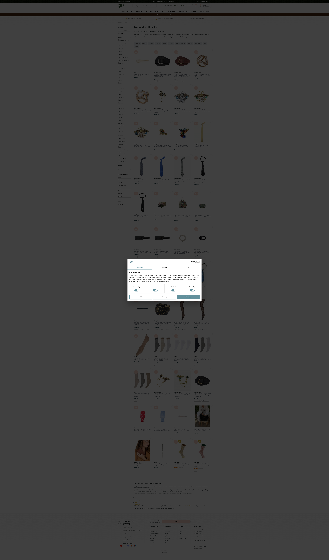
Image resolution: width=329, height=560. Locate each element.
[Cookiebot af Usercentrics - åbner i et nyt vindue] (192, 262)
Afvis (140, 297)
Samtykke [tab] (140, 267)
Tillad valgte (164, 297)
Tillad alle (188, 297)
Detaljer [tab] (164, 267)
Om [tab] (189, 267)
